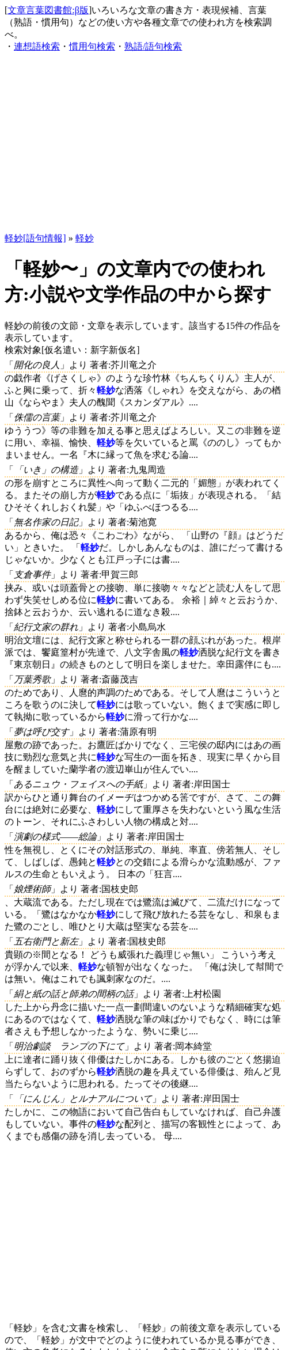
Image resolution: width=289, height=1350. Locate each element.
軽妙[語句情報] (35, 238)
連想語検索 (37, 46)
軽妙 (84, 238)
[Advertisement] (146, 142)
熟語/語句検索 (153, 46)
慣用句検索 (92, 46)
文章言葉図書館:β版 (48, 10)
